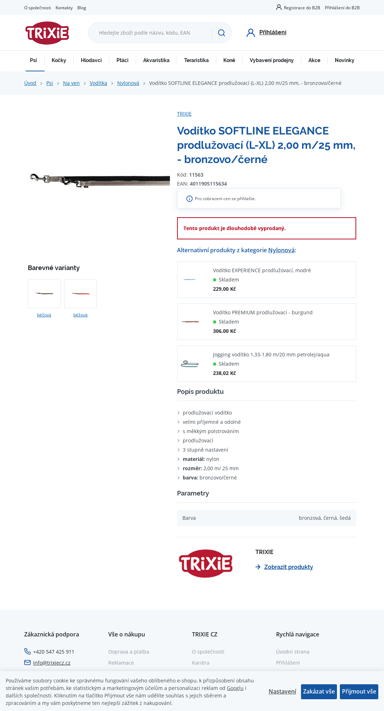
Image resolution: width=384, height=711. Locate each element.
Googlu (235, 688)
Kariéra (200, 662)
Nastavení (282, 691)
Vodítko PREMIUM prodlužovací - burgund (263, 312)
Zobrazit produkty (284, 567)
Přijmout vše (359, 691)
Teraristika (196, 60)
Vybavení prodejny (272, 60)
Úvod (30, 83)
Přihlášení (288, 662)
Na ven (71, 83)
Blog (81, 7)
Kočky (59, 60)
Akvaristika (156, 60)
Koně (229, 60)
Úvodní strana (293, 651)
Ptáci (122, 60)
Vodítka (98, 83)
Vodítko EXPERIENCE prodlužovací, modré (262, 270)
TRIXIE (184, 113)
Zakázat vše (319, 691)
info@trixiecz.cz (52, 663)
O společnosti (37, 7)
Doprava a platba (128, 651)
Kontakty (64, 7)
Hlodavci (91, 60)
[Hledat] (221, 33)
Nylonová (128, 83)
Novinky (344, 60)
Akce (314, 60)
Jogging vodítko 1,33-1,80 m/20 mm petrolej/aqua (271, 354)
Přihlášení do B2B (342, 7)
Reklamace (121, 662)
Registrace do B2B (302, 7)
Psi (33, 60)
